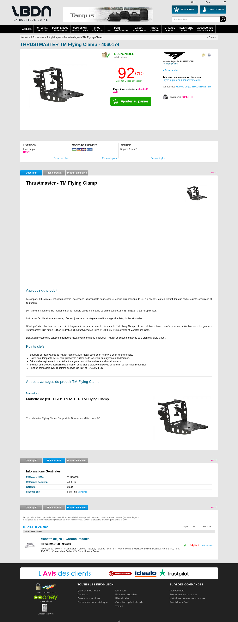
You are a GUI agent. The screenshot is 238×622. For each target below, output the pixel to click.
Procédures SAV (179, 602)
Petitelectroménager (117, 29)
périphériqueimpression (60, 29)
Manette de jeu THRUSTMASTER (193, 86)
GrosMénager (97, 29)
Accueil (27, 29)
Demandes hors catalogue (93, 602)
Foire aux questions (89, 598)
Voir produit (207, 545)
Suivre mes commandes (183, 594)
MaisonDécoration (139, 29)
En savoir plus (60, 158)
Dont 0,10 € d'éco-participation (129, 81)
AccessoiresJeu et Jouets (205, 29)
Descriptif (31, 172)
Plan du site (122, 598)
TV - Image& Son (169, 29)
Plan (208, 2)
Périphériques (54, 37)
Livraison (120, 590)
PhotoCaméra (154, 29)
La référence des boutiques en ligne (31, 16)
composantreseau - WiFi (80, 29)
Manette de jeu (72, 37)
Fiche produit (54, 172)
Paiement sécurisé (126, 594)
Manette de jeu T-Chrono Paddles (65, 539)
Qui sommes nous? (89, 590)
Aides (193, 2)
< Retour (211, 37)
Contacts (83, 594)
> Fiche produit (170, 70)
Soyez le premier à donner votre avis (181, 80)
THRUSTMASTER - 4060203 (56, 544)
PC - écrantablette (42, 29)
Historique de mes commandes (187, 598)
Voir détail (82, 492)
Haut (214, 172)
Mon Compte (177, 590)
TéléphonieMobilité (186, 29)
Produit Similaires (77, 172)
